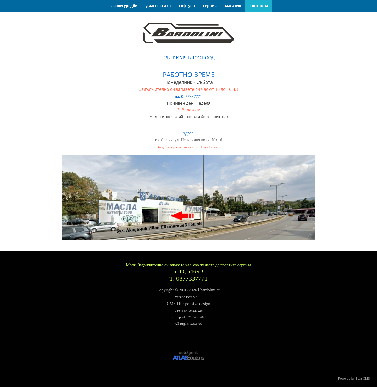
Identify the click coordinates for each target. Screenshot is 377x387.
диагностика (158, 5)
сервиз (210, 5)
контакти (259, 5)
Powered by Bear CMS (354, 378)
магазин (233, 5)
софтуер (187, 5)
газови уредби (123, 5)
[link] (188, 33)
